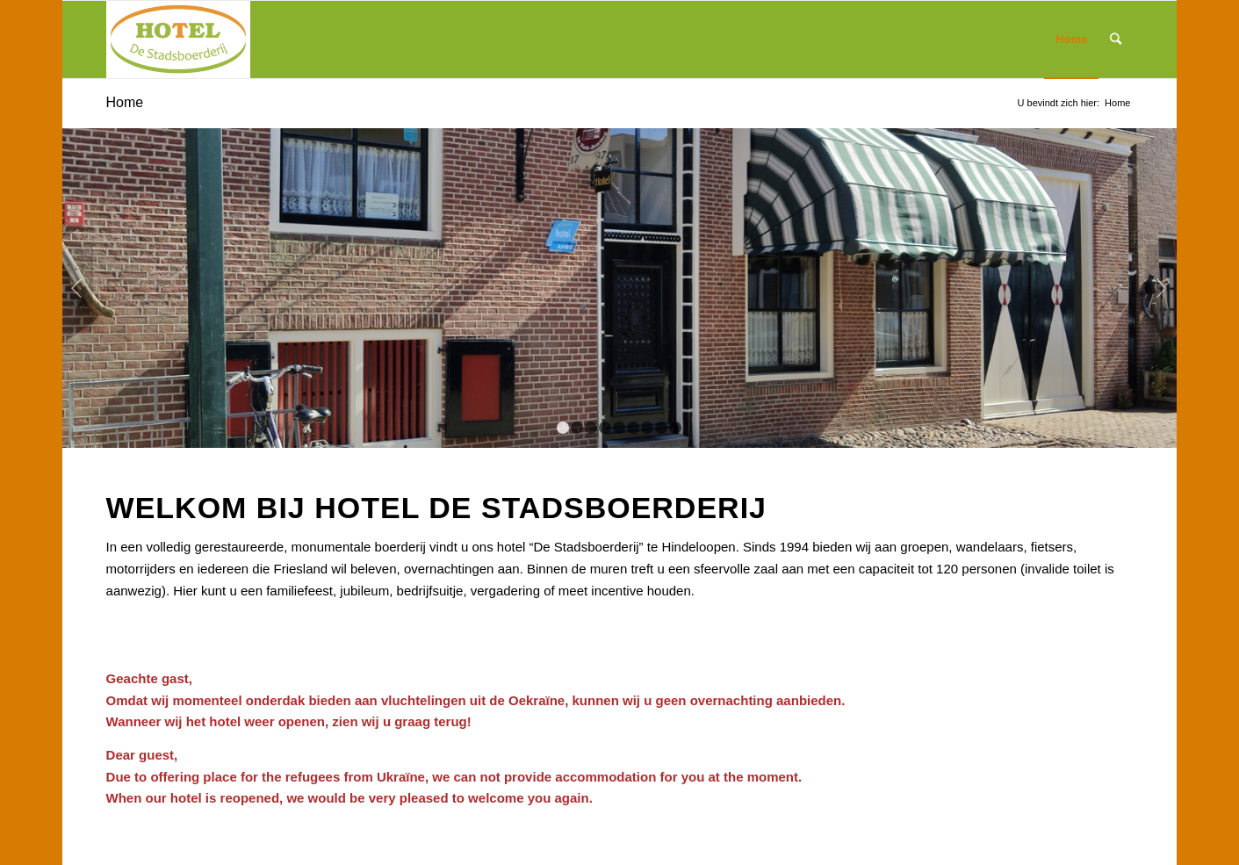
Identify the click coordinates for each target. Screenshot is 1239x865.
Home (125, 102)
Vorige (77, 288)
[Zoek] (1116, 39)
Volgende (1161, 288)
